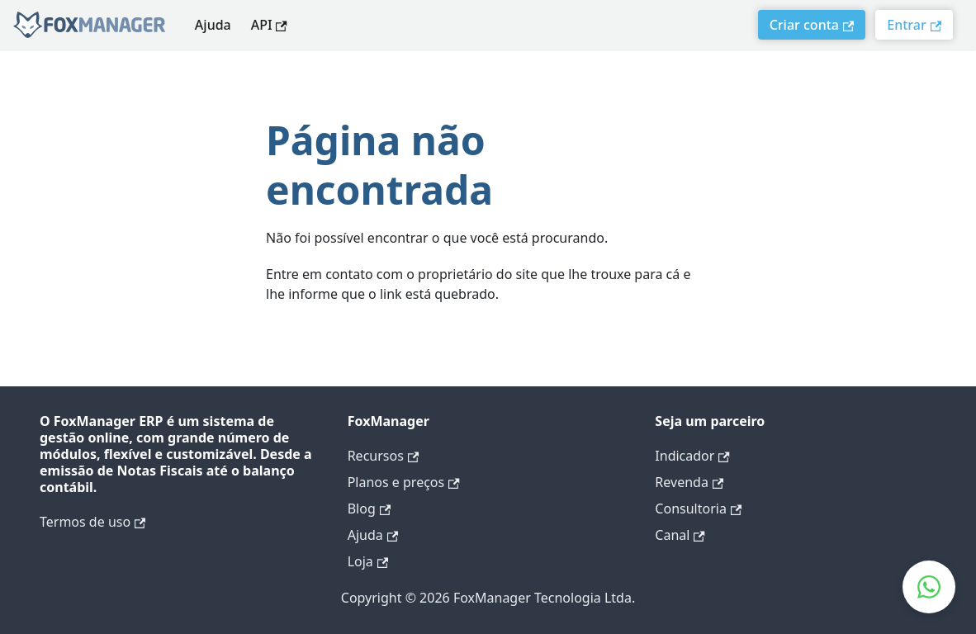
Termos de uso (92, 522)
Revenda (689, 482)
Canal (679, 535)
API (269, 25)
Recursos (383, 456)
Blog (369, 508)
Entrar (914, 25)
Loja (368, 561)
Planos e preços (404, 482)
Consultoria (698, 508)
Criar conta (812, 25)
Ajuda (213, 25)
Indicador (692, 456)
